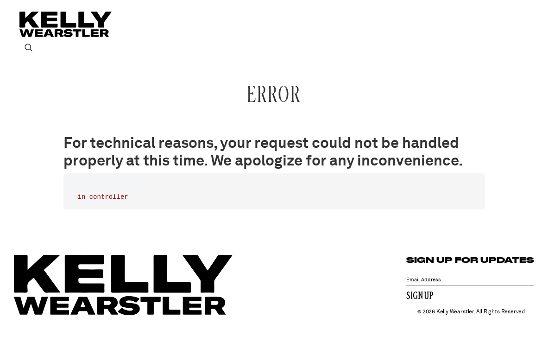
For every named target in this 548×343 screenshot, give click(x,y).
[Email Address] (470, 280)
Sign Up (419, 296)
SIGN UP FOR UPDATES (470, 259)
